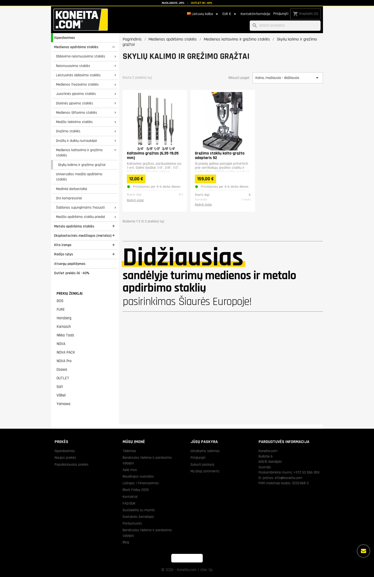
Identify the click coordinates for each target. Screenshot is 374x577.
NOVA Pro (64, 361)
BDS (60, 301)
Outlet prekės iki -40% (71, 273)
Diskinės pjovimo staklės (74, 103)
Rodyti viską (135, 200)
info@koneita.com (288, 477)
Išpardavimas (64, 37)
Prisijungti (280, 13)
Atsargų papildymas (69, 263)
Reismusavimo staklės (73, 65)
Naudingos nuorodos (138, 476)
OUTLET (63, 378)
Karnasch (64, 326)
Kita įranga (62, 244)
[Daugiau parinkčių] (363, 551)
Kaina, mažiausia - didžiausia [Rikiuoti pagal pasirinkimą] (287, 78)
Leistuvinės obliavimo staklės (78, 75)
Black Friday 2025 (136, 489)
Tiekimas (129, 450)
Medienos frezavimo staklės (77, 84)
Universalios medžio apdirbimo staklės (79, 177)
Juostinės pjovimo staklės (76, 93)
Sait (60, 386)
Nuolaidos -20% (173, 2)
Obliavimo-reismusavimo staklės (80, 56)
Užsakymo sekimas (205, 450)
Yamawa (63, 404)
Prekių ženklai (70, 293)
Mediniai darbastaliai (71, 188)
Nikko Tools (65, 335)
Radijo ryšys (63, 254)
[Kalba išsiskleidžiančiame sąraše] (203, 14)
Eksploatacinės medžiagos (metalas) (82, 235)
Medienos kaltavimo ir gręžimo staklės (79, 153)
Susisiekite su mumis (139, 510)
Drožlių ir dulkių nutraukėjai (76, 140)
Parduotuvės (132, 523)
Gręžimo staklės (68, 131)
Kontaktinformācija (255, 13)
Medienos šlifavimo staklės (76, 112)
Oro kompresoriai (69, 198)
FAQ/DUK (129, 503)
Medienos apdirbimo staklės (76, 47)
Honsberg (64, 318)
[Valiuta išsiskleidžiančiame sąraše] (230, 14)
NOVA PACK (66, 352)
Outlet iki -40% (201, 2)
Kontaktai (130, 496)
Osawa (62, 369)
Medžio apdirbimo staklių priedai (80, 216)
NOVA (61, 343)
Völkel (61, 395)
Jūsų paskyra (204, 441)
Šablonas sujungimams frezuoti (80, 207)
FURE (61, 309)
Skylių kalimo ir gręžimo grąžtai (81, 164)
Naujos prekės (65, 457)
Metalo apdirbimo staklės (74, 226)
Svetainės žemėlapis (138, 516)
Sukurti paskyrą (202, 464)
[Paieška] (285, 26)
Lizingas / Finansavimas (141, 483)
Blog (126, 542)
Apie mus (130, 469)
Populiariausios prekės (71, 464)
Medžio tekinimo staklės (74, 121)
